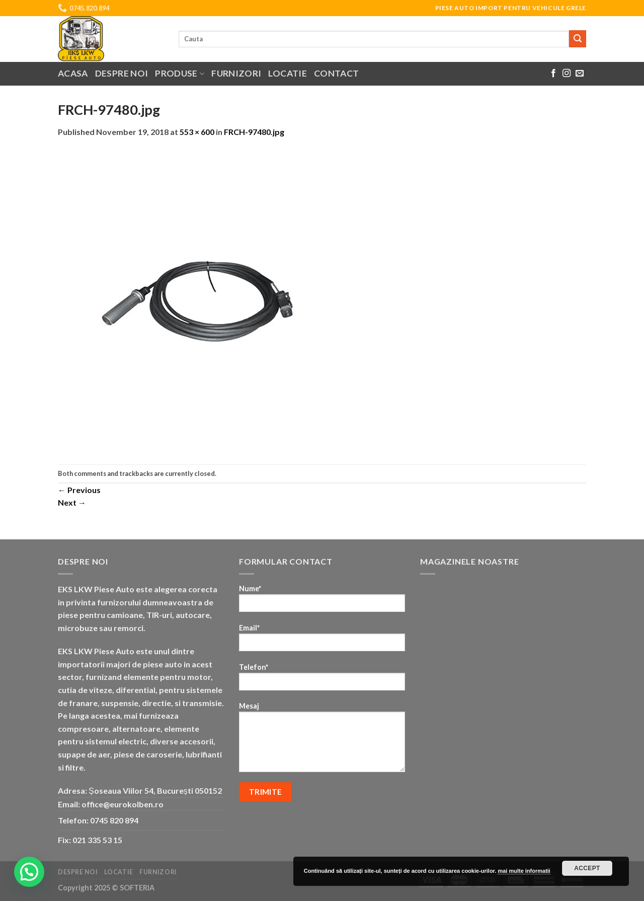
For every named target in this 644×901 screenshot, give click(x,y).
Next (72, 502)
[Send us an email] (580, 73)
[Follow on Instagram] (566, 73)
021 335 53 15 (97, 840)
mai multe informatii (524, 871)
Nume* (322, 601)
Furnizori (236, 73)
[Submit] (577, 38)
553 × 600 (197, 131)
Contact (336, 73)
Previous (79, 490)
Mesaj (322, 740)
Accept (587, 868)
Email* (322, 640)
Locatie (287, 73)
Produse (179, 73)
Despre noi (121, 73)
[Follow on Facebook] (553, 73)
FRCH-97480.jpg (254, 131)
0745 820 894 (114, 820)
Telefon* (322, 680)
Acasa (73, 73)
